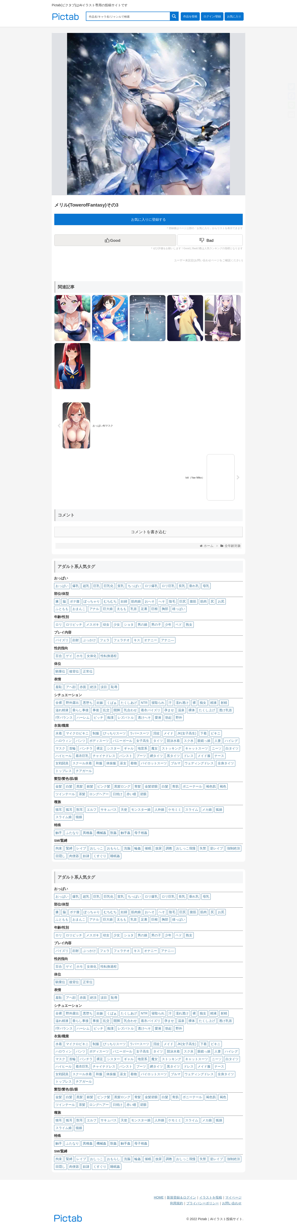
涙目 (103, 687)
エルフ (92, 809)
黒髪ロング (122, 786)
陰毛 (172, 601)
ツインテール (65, 794)
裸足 (100, 748)
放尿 (158, 848)
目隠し (60, 856)
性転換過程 (108, 656)
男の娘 (142, 624)
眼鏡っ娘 (203, 741)
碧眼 (143, 794)
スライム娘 (63, 817)
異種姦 (88, 833)
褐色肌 (211, 786)
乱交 (106, 710)
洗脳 (127, 848)
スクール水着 (82, 763)
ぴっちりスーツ (114, 733)
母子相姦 (140, 833)
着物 (133, 763)
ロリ (58, 624)
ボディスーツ (99, 741)
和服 (99, 763)
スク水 (189, 741)
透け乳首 (225, 710)
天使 (124, 809)
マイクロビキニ (77, 733)
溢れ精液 (61, 710)
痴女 (203, 703)
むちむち (110, 601)
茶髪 (82, 794)
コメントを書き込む (148, 532)
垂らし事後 (80, 710)
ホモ (79, 656)
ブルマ (176, 763)
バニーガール (122, 741)
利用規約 (176, 1203)
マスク (60, 748)
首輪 (72, 748)
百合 (58, 656)
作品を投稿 (190, 16)
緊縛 (69, 848)
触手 (58, 833)
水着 (58, 733)
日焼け (118, 794)
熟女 (189, 624)
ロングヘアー (99, 794)
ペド (178, 624)
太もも (121, 609)
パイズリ (61, 640)
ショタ (129, 624)
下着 (203, 733)
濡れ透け (182, 703)
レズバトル (126, 717)
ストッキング (171, 748)
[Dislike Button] (210, 240)
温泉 (181, 710)
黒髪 (79, 786)
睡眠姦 (115, 856)
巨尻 (182, 601)
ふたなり (72, 833)
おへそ (150, 601)
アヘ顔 (71, 687)
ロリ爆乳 (151, 586)
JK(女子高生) (186, 733)
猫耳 (58, 809)
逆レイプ (216, 848)
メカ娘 (207, 809)
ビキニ (215, 733)
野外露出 (72, 703)
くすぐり (99, 856)
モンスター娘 (141, 809)
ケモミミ (174, 809)
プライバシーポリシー (202, 1203)
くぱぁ (112, 703)
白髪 (69, 786)
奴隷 (86, 856)
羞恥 (58, 687)
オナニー (150, 640)
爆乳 (75, 586)
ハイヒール (63, 756)
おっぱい (61, 586)
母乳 (206, 586)
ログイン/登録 (212, 16)
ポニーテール (192, 786)
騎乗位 (60, 671)
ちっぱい (134, 586)
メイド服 (203, 756)
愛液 (158, 717)
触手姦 (125, 833)
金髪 (58, 786)
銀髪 (90, 786)
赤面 (83, 687)
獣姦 (113, 833)
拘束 (58, 848)
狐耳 (69, 809)
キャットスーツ (196, 748)
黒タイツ (173, 756)
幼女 (106, 624)
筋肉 (203, 601)
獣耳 (79, 809)
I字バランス (64, 717)
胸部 (165, 609)
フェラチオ (121, 640)
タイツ (158, 741)
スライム (191, 809)
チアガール (84, 771)
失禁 (203, 848)
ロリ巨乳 (168, 586)
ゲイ (69, 656)
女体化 (92, 656)
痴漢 (110, 717)
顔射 (75, 640)
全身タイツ (226, 763)
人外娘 (159, 809)
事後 (96, 710)
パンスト (125, 756)
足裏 (144, 609)
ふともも (61, 609)
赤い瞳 (131, 794)
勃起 (168, 717)
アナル (94, 609)
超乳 (86, 586)
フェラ (105, 640)
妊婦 (124, 601)
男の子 (156, 624)
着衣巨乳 (82, 756)
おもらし (113, 848)
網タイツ (156, 756)
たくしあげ (129, 703)
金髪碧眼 (151, 786)
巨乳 (96, 586)
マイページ (233, 1197)
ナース (219, 756)
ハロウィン (63, 741)
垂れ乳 (194, 586)
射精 (224, 703)
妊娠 (100, 703)
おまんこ (78, 609)
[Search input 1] (128, 16)
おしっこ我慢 (186, 848)
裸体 (191, 710)
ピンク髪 (103, 786)
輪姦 (137, 848)
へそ (161, 601)
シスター (113, 748)
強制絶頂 (233, 848)
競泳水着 (173, 741)
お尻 (221, 601)
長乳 (182, 586)
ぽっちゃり (92, 601)
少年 (168, 624)
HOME (159, 1197)
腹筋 (193, 601)
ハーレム (83, 717)
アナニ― (167, 640)
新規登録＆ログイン (181, 1197)
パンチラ (86, 748)
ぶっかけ (89, 640)
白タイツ (232, 748)
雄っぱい (178, 609)
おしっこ (96, 848)
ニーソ (217, 748)
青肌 (175, 786)
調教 (169, 848)
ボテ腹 (75, 601)
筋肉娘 (136, 601)
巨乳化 (108, 586)
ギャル (129, 748)
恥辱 (114, 687)
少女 (116, 624)
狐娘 (219, 809)
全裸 (58, 703)
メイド (168, 733)
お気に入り (234, 16)
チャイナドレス (104, 756)
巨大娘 (108, 609)
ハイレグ (231, 741)
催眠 (148, 848)
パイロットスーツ (154, 763)
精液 (213, 703)
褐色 (223, 786)
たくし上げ (207, 710)
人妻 (217, 741)
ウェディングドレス (199, 763)
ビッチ (98, 717)
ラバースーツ (139, 733)
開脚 (116, 710)
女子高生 (142, 741)
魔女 (154, 748)
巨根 (154, 609)
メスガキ (92, 624)
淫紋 (156, 733)
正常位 (88, 671)
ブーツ (141, 756)
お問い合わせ (232, 1203)
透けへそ (144, 717)
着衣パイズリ (150, 710)
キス (137, 640)
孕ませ (169, 710)
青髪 (137, 786)
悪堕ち (88, 703)
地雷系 (142, 748)
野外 (179, 717)
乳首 (133, 609)
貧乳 (120, 586)
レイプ (81, 848)
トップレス (63, 771)
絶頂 (93, 687)
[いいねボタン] (115, 240)
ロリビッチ (74, 624)
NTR (144, 703)
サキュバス (108, 809)
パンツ (80, 741)
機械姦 (101, 833)
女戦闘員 (61, 763)
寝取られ (158, 703)
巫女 (123, 763)
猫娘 (79, 817)
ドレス (189, 756)
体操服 (111, 763)
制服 (96, 733)
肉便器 (74, 856)
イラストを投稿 (210, 1197)
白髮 (165, 786)
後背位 (74, 671)
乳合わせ (130, 710)
